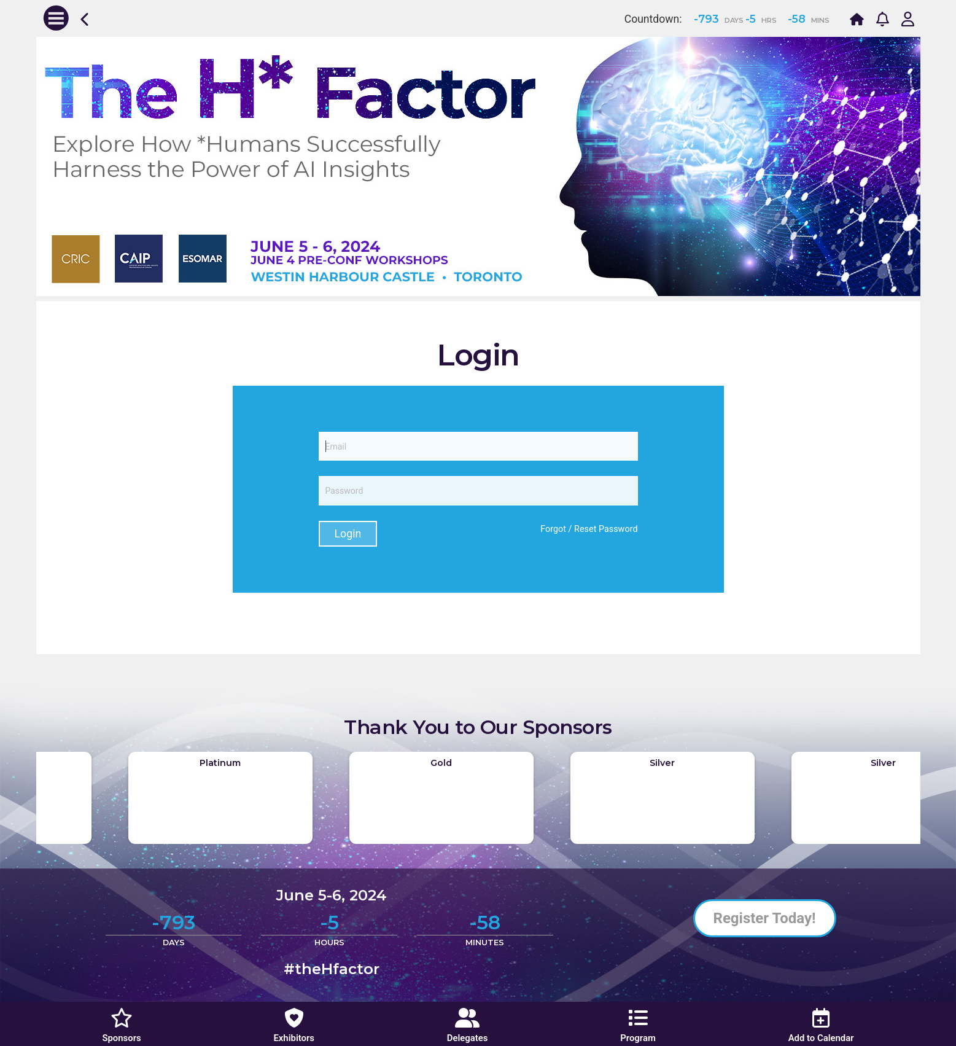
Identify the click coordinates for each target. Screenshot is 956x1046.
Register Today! (764, 918)
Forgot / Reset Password (588, 529)
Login (348, 534)
